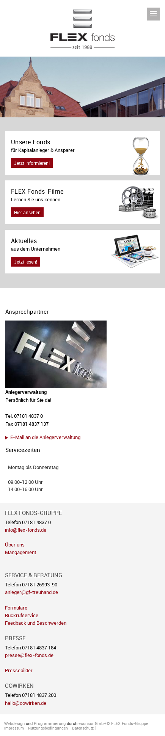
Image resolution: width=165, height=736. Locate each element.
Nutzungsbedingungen (48, 728)
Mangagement (20, 552)
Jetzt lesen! (25, 262)
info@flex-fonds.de (25, 530)
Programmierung (50, 723)
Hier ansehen (27, 212)
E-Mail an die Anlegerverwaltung (45, 437)
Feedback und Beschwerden (35, 623)
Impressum (14, 728)
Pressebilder (19, 670)
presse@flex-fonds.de (29, 655)
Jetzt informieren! (32, 163)
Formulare (16, 608)
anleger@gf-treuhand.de (31, 592)
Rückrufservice (21, 615)
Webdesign (14, 723)
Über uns (15, 545)
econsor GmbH (93, 723)
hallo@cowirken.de (25, 703)
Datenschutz (83, 728)
